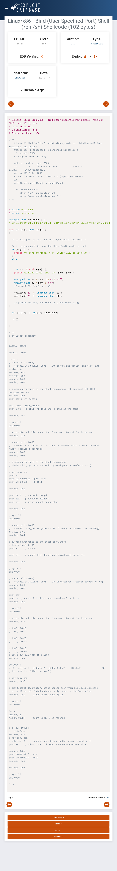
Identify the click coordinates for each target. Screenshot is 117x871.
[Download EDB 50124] (85, 56)
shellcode (97, 43)
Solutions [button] (58, 836)
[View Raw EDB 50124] (96, 56)
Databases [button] (57, 817)
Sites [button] (57, 830)
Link (107, 797)
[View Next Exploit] (106, 104)
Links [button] (57, 824)
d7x (73, 43)
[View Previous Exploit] (11, 104)
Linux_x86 (20, 78)
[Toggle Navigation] (7, 7)
